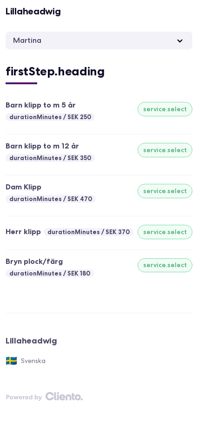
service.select (165, 109)
